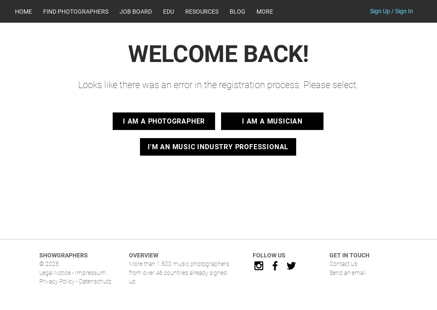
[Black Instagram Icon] (259, 266)
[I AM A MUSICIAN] (272, 121)
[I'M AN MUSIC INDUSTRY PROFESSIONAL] (218, 147)
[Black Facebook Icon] (275, 266)
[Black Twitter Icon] (291, 266)
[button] (202, 11)
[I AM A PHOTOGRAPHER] (164, 121)
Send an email (347, 272)
